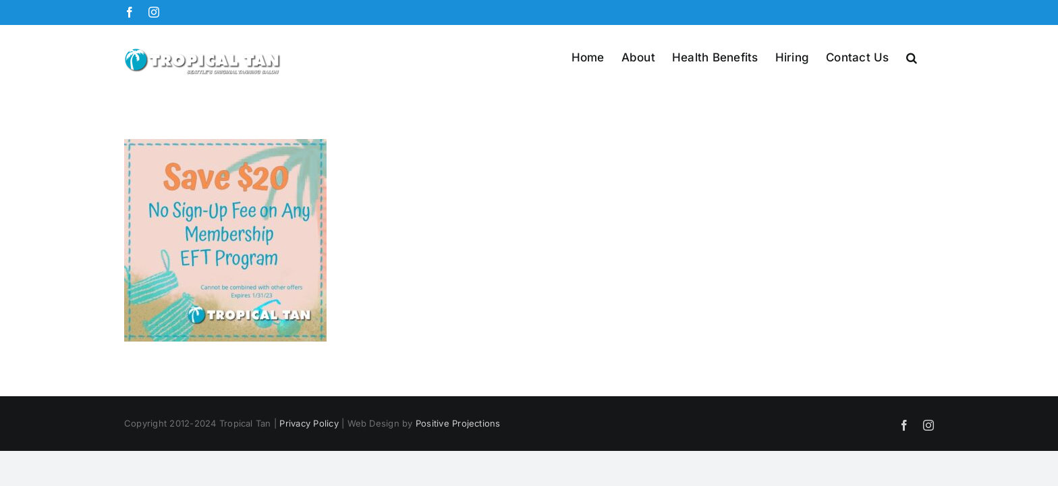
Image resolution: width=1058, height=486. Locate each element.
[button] (928, 56)
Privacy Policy (308, 423)
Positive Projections (458, 423)
